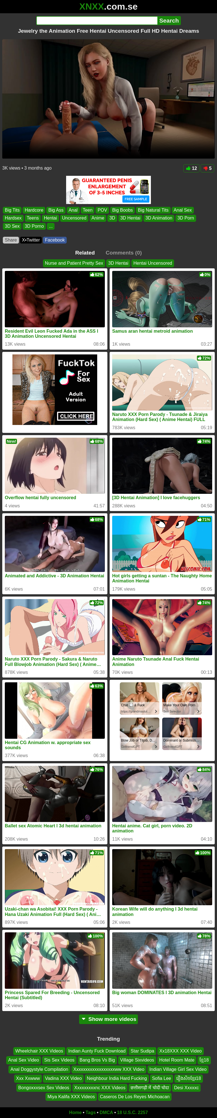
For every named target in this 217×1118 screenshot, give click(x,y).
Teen (88, 210)
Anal (73, 210)
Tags (91, 1112)
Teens (33, 218)
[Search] (96, 20)
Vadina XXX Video (63, 1078)
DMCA (106, 1112)
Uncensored (74, 218)
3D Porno (34, 226)
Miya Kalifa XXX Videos (71, 1096)
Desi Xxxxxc (186, 1087)
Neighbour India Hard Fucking (117, 1078)
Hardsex (13, 218)
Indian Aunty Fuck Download (97, 1051)
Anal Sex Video (23, 1060)
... (51, 226)
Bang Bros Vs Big (97, 1060)
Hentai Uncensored (152, 263)
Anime (98, 218)
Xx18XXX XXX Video (180, 1051)
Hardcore (34, 210)
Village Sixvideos (137, 1060)
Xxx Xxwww (28, 1078)
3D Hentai (130, 218)
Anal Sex (183, 210)
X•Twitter (31, 240)
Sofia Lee (161, 1078)
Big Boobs (122, 210)
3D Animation (159, 218)
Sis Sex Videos (59, 1060)
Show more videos (108, 1019)
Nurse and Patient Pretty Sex (74, 263)
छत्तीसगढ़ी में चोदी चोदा (150, 1087)
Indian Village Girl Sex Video (178, 1069)
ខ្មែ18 (204, 1060)
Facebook (55, 240)
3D (112, 218)
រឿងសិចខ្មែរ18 (188, 1078)
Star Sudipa (142, 1051)
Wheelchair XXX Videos (39, 1051)
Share (11, 240)
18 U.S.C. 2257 (132, 1112)
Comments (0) (124, 253)
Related (85, 253)
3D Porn (185, 218)
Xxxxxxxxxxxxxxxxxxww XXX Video (108, 1069)
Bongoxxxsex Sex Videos (43, 1087)
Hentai (50, 218)
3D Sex (12, 226)
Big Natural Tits (153, 210)
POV (102, 210)
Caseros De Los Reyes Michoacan (135, 1096)
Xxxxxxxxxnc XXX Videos (99, 1087)
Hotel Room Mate (177, 1060)
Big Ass (55, 210)
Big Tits (12, 210)
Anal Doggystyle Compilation (39, 1069)
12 (191, 168)
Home (75, 1112)
